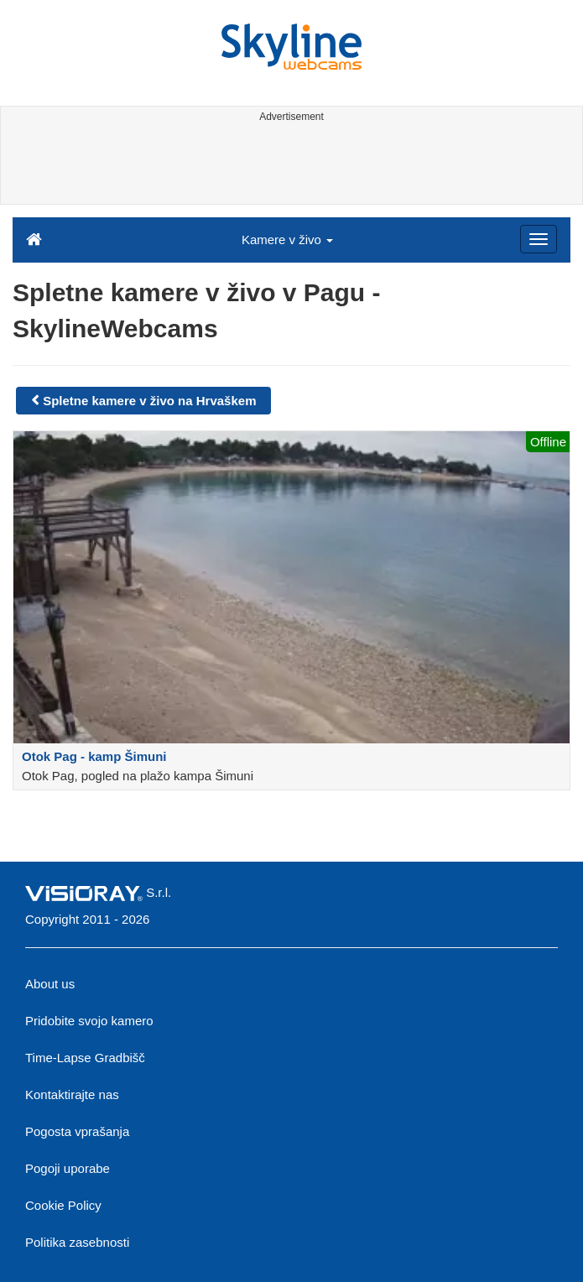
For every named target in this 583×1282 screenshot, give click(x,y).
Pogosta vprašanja (77, 1131)
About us (50, 984)
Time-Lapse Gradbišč (85, 1057)
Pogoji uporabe (67, 1168)
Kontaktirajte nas (72, 1094)
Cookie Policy (63, 1205)
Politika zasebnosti (77, 1242)
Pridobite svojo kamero (89, 1021)
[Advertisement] (288, 166)
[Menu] (538, 239)
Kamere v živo (287, 239)
